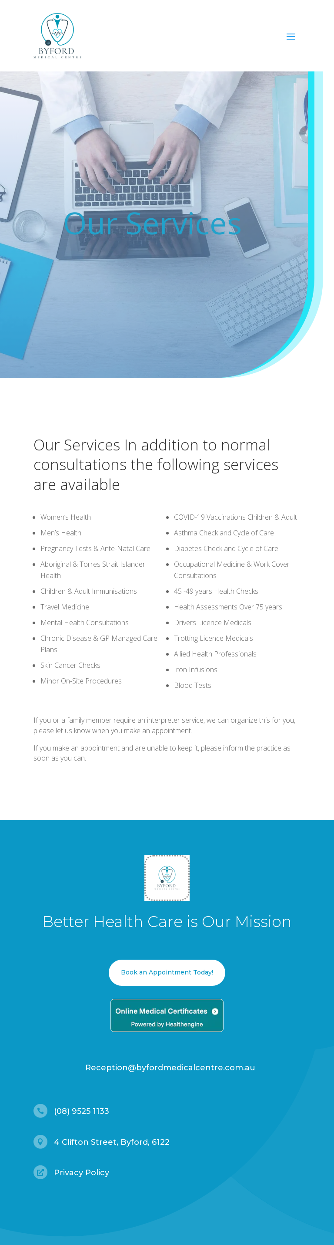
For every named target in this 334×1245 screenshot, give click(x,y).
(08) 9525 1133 (81, 1111)
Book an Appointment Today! (167, 972)
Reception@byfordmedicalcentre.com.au (170, 1067)
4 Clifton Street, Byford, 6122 (112, 1142)
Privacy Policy (81, 1172)
